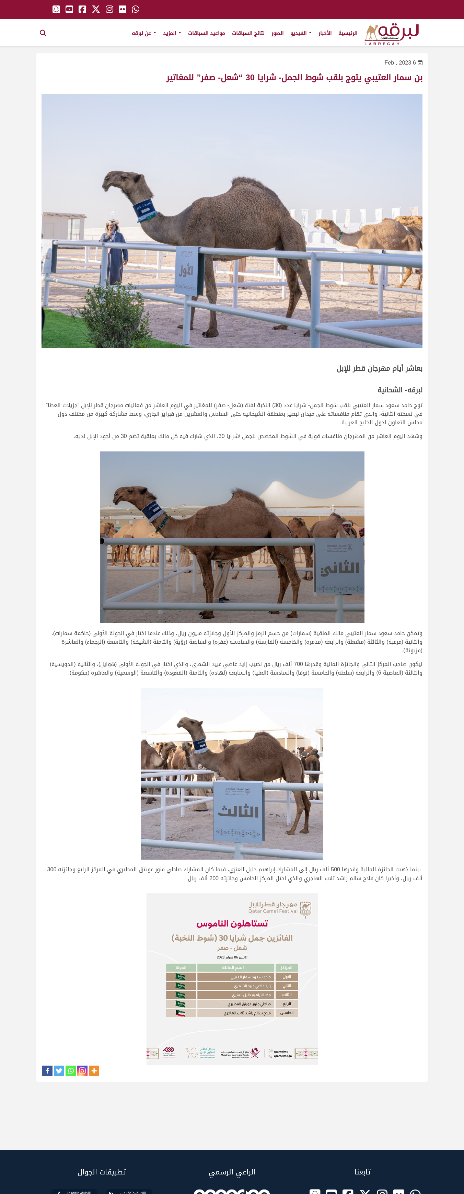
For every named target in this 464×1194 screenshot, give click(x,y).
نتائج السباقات (248, 33)
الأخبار (325, 33)
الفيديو (301, 33)
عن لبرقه (144, 33)
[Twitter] (59, 1071)
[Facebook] (47, 1071)
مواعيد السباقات (206, 33)
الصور (277, 33)
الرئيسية (347, 33)
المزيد (172, 33)
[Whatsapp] (71, 1071)
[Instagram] (82, 1071)
